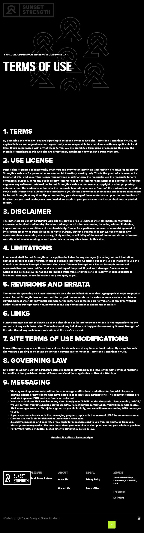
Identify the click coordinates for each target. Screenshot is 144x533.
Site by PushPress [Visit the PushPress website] (50, 518)
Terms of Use (92, 488)
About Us (63, 479)
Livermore (118, 497)
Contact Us (64, 488)
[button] (112, 525)
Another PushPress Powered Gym (72, 437)
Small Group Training (41, 478)
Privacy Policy (93, 479)
